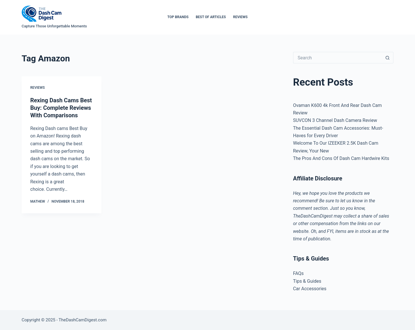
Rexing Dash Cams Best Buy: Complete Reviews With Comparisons (61, 108)
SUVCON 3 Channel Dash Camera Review (335, 120)
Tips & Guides (307, 281)
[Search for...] (337, 57)
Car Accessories (310, 288)
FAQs (298, 273)
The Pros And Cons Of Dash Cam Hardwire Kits (341, 158)
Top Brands (177, 17)
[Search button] (387, 57)
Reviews (240, 17)
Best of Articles (211, 17)
